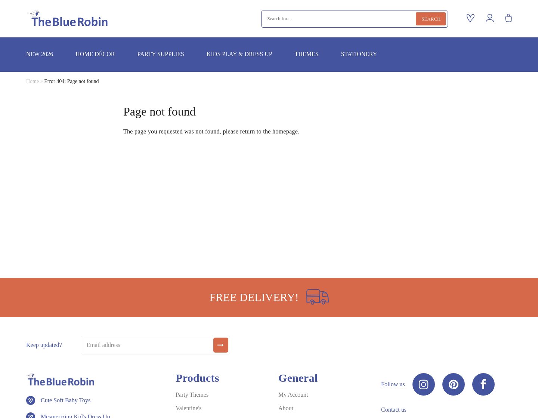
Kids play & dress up (239, 54)
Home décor (95, 54)
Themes (307, 54)
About (285, 408)
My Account (293, 394)
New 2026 (39, 54)
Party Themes (192, 394)
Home (32, 81)
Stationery (359, 54)
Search (430, 19)
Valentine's (189, 408)
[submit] (220, 345)
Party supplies (160, 54)
